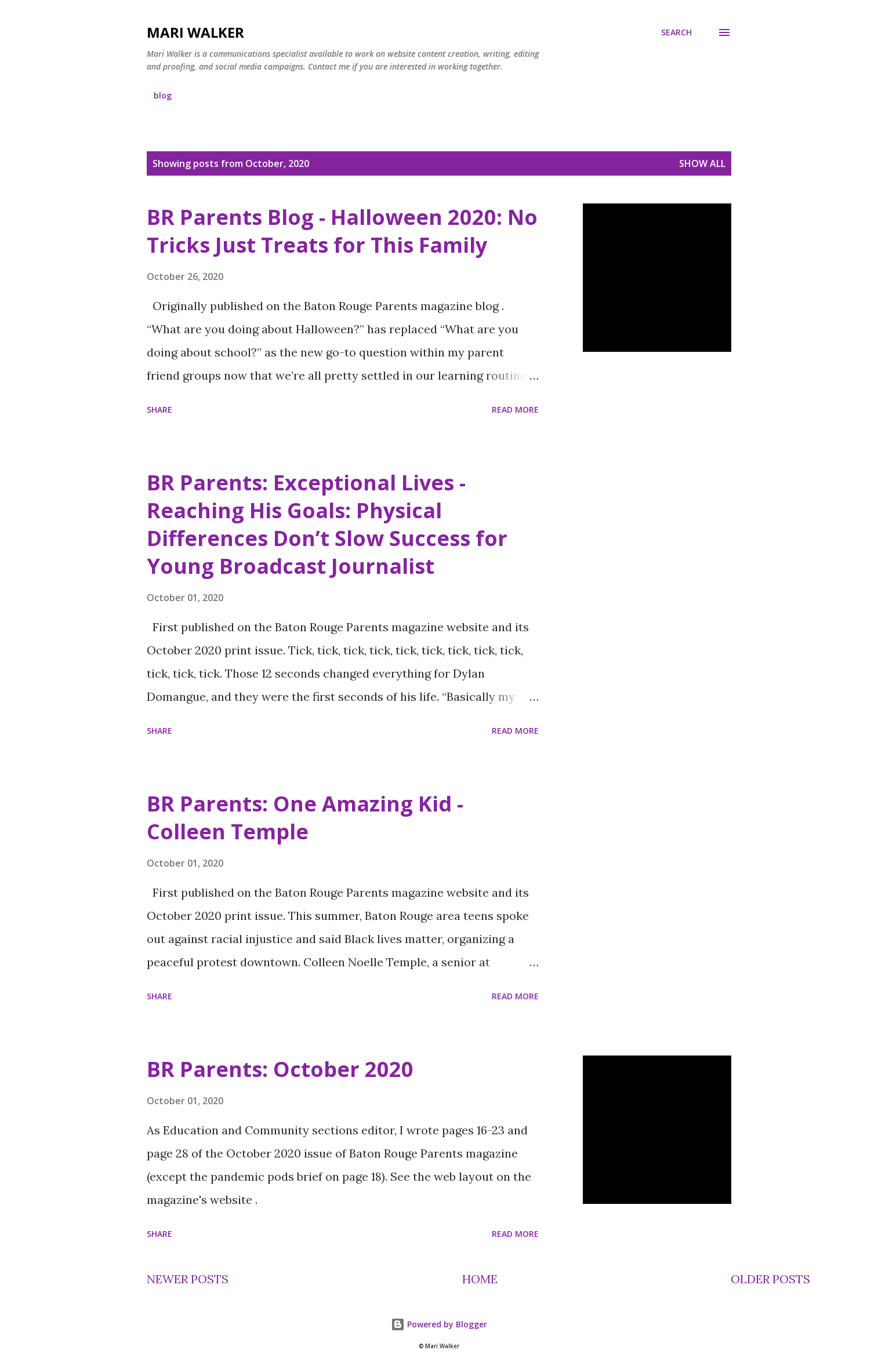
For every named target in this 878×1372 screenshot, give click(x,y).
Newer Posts (187, 1279)
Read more (515, 409)
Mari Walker (195, 32)
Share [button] (159, 409)
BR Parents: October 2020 (280, 1069)
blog (163, 95)
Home (480, 1279)
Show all (702, 163)
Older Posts (770, 1279)
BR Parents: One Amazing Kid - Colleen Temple (305, 817)
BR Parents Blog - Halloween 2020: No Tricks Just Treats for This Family (342, 231)
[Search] (676, 32)
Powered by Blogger (439, 1324)
